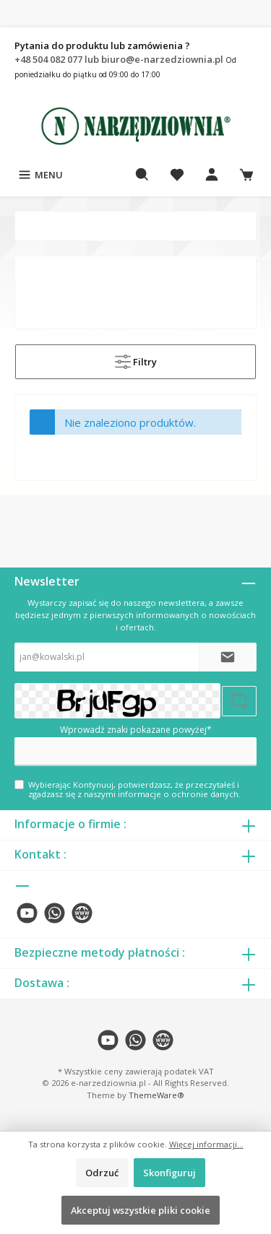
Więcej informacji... (206, 1144)
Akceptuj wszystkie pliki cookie (140, 1210)
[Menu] (39, 174)
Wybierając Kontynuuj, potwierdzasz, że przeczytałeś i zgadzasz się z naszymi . (134, 789)
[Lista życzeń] (177, 174)
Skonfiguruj (169, 1172)
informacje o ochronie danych (178, 793)
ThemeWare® (156, 1095)
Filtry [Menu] (136, 358)
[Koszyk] (246, 174)
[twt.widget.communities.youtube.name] (27, 913)
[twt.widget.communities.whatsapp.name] (54, 913)
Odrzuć (102, 1172)
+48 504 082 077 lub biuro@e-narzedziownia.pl (119, 59)
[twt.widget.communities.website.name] (82, 913)
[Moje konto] (211, 174)
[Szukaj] (142, 174)
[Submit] (228, 657)
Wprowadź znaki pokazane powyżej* (136, 730)
